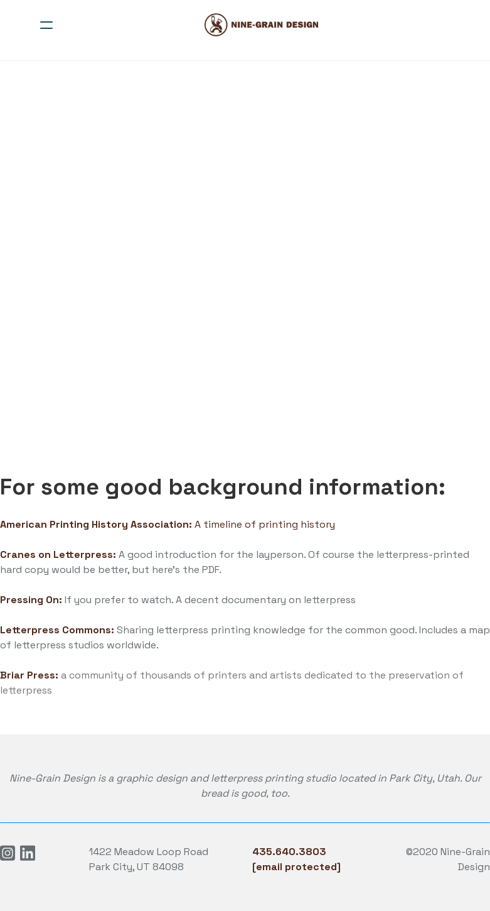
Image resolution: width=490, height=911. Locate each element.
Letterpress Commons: (57, 629)
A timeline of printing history (167, 524)
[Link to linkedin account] (27, 852)
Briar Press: (29, 675)
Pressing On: (32, 599)
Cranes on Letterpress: (58, 554)
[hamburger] (46, 25)
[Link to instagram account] (7, 852)
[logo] (261, 25)
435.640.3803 (289, 851)
